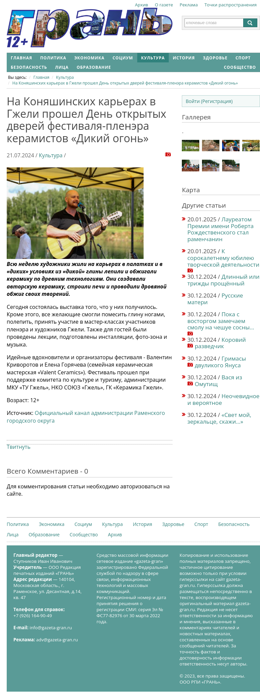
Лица (61, 67)
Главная (21, 58)
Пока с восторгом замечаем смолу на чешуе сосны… (220, 320)
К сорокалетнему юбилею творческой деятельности (223, 257)
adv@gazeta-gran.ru (57, 640)
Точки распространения (231, 5)
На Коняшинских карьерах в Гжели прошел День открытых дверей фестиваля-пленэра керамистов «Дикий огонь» (125, 83)
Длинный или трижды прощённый (223, 280)
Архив (141, 5)
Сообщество (240, 67)
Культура (153, 58)
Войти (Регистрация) (209, 101)
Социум (122, 58)
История (184, 58)
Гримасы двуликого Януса (220, 362)
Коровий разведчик (220, 343)
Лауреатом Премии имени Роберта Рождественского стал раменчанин (220, 229)
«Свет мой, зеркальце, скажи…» (219, 418)
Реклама (189, 5)
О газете (164, 5)
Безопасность (29, 67)
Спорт (243, 58)
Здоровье (215, 58)
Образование (93, 67)
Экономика (89, 58)
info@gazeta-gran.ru (51, 628)
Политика (53, 58)
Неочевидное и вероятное (223, 399)
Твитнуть (19, 446)
